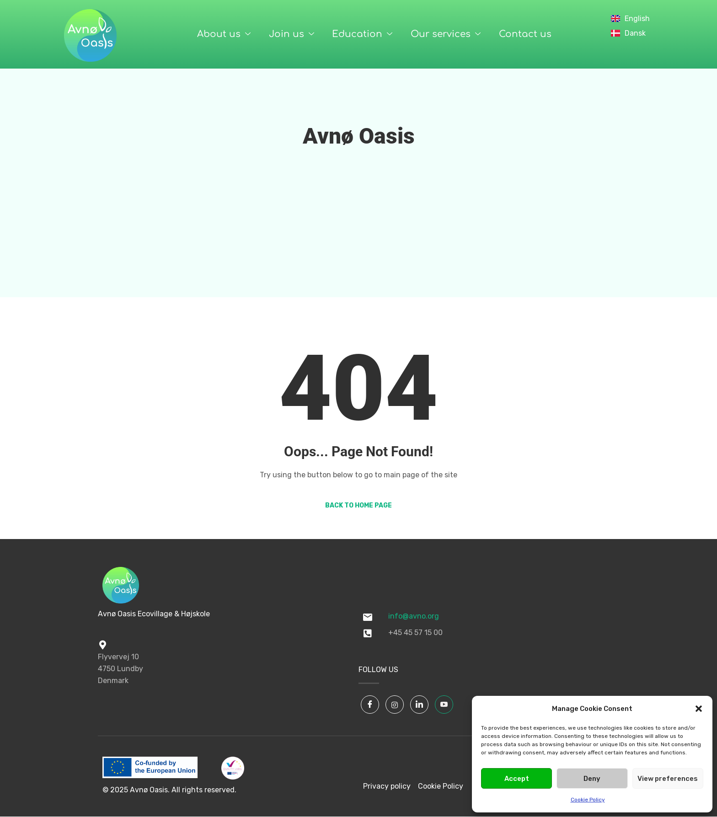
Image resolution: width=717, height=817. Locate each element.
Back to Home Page (358, 505)
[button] (698, 708)
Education (362, 34)
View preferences (667, 778)
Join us (291, 34)
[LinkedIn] (419, 704)
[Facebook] (370, 704)
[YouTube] (444, 704)
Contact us (525, 34)
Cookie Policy (588, 799)
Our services (446, 34)
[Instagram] (394, 704)
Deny (591, 778)
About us (223, 34)
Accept (516, 778)
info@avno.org (413, 616)
